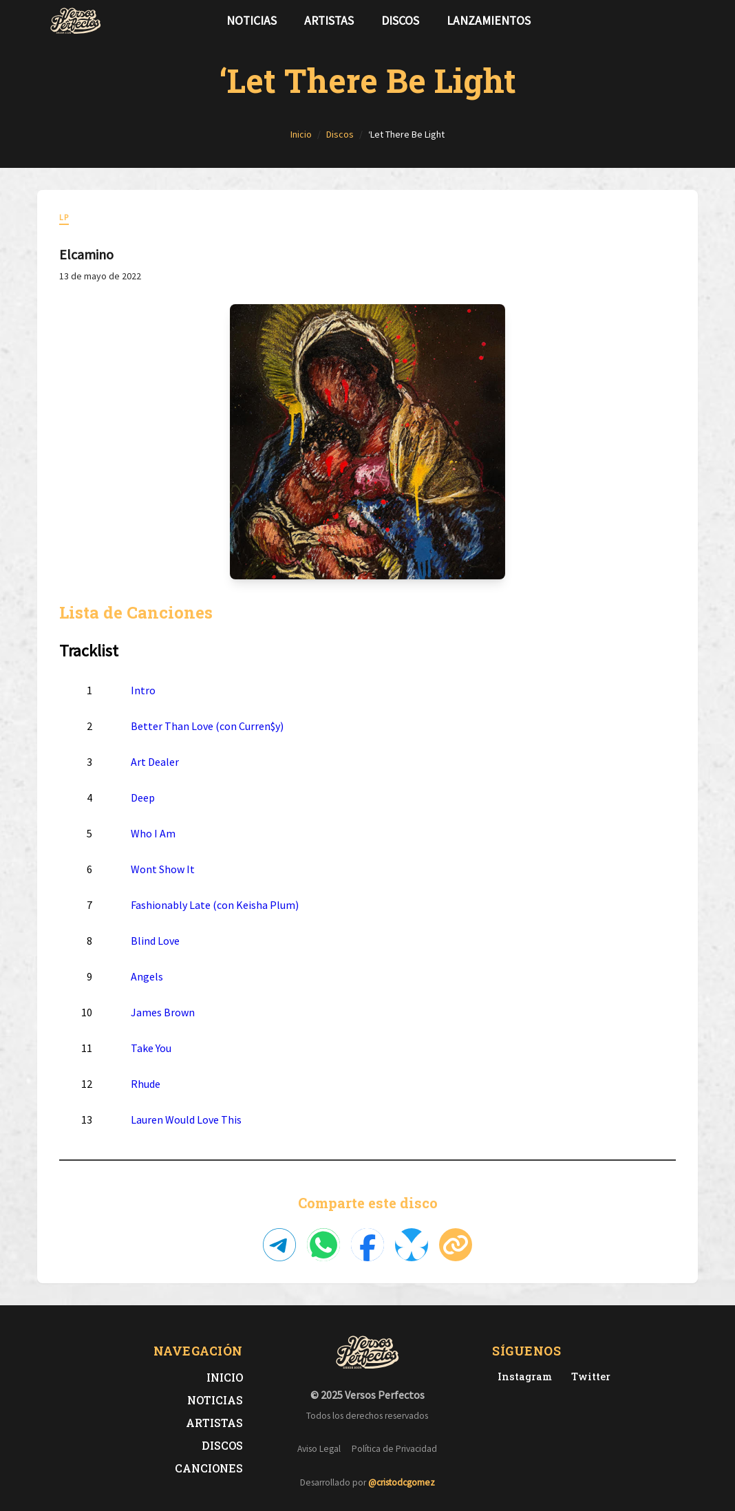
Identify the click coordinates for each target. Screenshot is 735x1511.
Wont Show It (163, 869)
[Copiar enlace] (455, 1244)
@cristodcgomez (401, 1482)
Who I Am (153, 833)
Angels (147, 976)
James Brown (163, 1012)
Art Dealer (155, 762)
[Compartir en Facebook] (367, 1244)
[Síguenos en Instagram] (681, 20)
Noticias (251, 20)
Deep (143, 797)
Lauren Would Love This (186, 1119)
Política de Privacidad (394, 1449)
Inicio (224, 1377)
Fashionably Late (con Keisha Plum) (215, 905)
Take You (151, 1048)
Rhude (145, 1084)
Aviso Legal (319, 1449)
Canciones (209, 1468)
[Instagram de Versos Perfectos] (522, 1376)
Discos (400, 20)
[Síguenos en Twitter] (659, 20)
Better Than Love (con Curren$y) (207, 726)
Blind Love (155, 940)
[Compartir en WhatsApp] (323, 1244)
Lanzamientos (489, 20)
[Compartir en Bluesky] (411, 1244)
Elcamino (86, 254)
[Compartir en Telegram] (279, 1244)
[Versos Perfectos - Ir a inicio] (75, 21)
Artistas (329, 20)
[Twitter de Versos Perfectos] (588, 1376)
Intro (143, 690)
